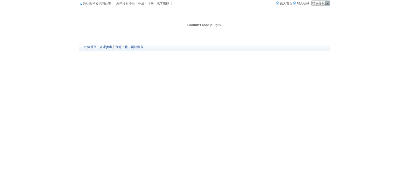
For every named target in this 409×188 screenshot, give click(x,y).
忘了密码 (163, 3)
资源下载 (121, 47)
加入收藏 (302, 3)
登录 (141, 3)
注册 (150, 3)
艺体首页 (90, 47)
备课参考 (106, 47)
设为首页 (285, 3)
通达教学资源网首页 (97, 3)
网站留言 (137, 47)
